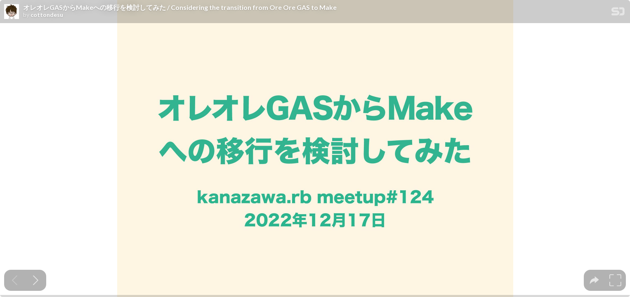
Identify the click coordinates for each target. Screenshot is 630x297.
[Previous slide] (14, 280)
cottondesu (47, 15)
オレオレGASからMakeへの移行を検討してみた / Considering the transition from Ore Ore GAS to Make (180, 7)
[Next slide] (35, 280)
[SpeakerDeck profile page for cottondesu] (11, 12)
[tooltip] (594, 280)
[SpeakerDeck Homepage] (618, 13)
